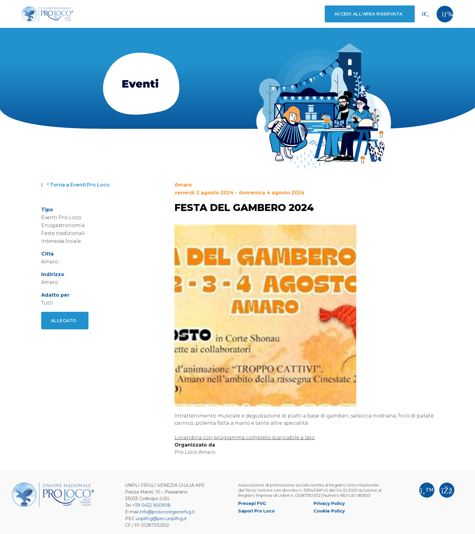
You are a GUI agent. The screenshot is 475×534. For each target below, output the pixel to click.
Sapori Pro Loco (256, 511)
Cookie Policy (329, 511)
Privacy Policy (329, 503)
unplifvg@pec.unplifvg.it (161, 518)
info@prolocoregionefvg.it (167, 512)
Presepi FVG (252, 503)
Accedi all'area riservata (368, 14)
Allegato (63, 320)
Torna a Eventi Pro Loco (75, 185)
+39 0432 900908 (151, 505)
